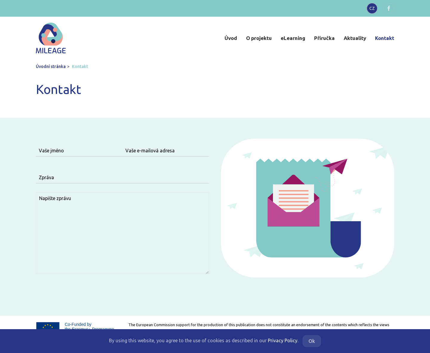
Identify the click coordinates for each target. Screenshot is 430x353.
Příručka (324, 38)
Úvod (231, 38)
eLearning (293, 38)
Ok (311, 341)
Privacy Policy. (283, 340)
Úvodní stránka (51, 66)
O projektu (259, 38)
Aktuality (355, 38)
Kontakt (384, 38)
